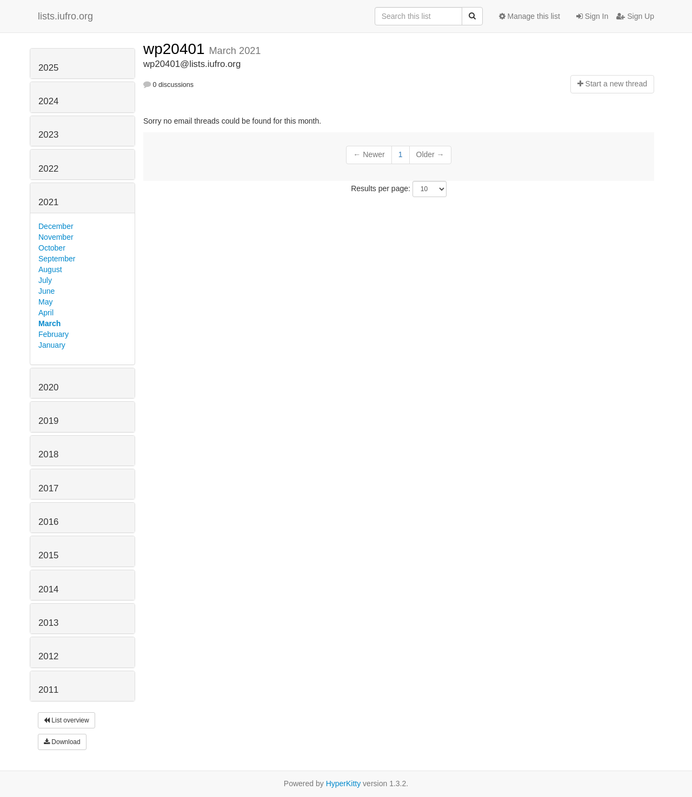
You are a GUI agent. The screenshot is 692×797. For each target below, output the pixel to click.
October (51, 248)
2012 (48, 656)
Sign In (592, 16)
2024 (48, 101)
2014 (48, 589)
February (53, 334)
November (56, 237)
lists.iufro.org (65, 16)
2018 (48, 454)
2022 (48, 169)
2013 (48, 623)
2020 (48, 387)
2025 (48, 68)
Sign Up (635, 16)
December (56, 226)
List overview (66, 720)
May (45, 302)
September (56, 258)
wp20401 (176, 48)
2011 (48, 690)
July (45, 280)
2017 (48, 488)
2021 (48, 202)
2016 (48, 522)
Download (62, 742)
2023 (48, 135)
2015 (48, 555)
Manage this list (529, 16)
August (50, 269)
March (49, 323)
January (51, 345)
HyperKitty (343, 783)
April (46, 312)
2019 (48, 421)
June (46, 291)
